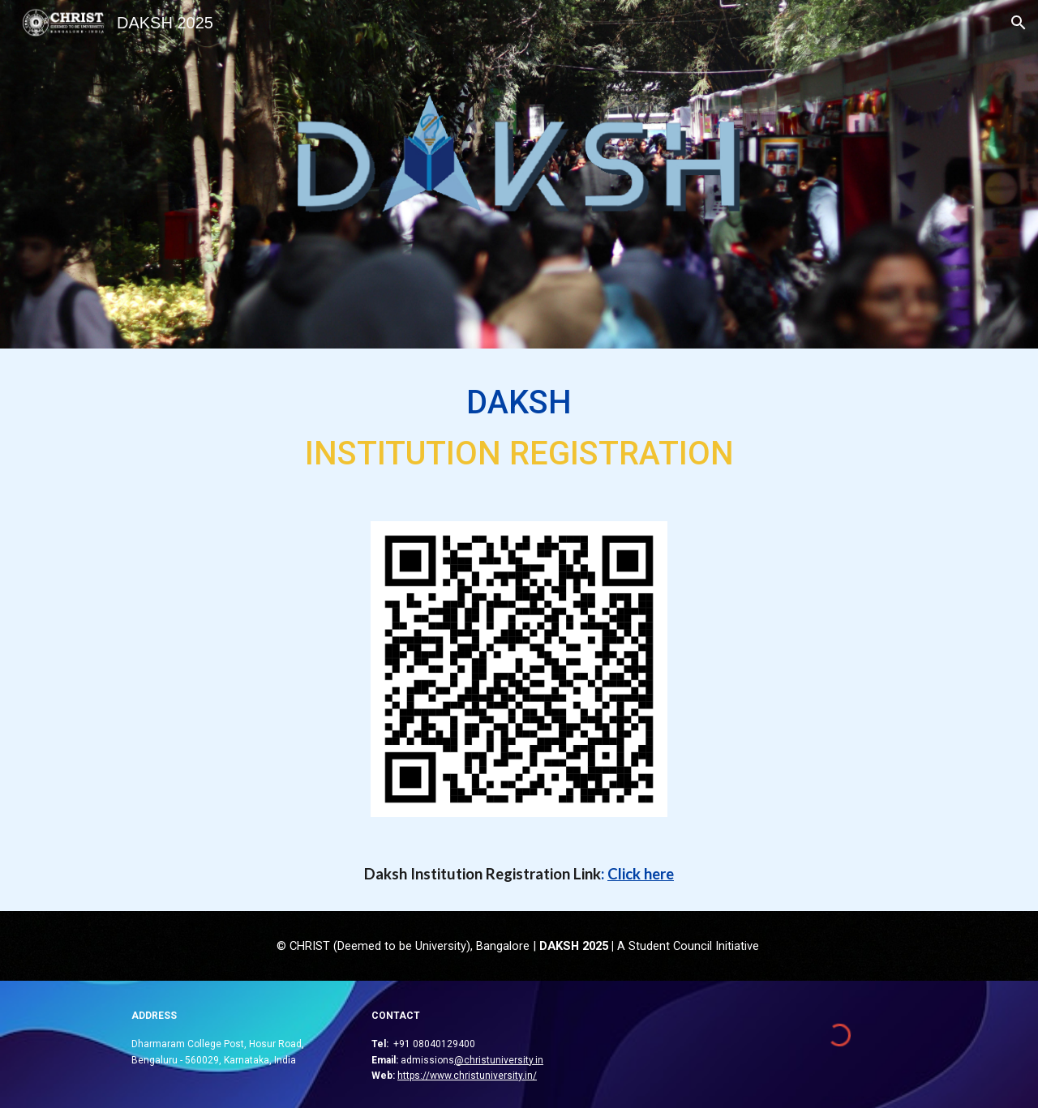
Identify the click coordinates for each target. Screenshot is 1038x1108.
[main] (519, 425)
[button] (1018, 22)
